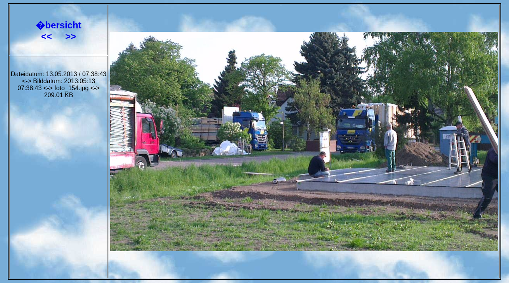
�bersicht (58, 25)
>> (70, 36)
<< (48, 36)
